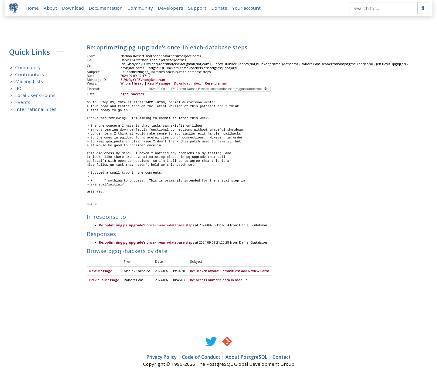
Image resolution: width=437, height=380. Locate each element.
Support (198, 8)
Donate (220, 8)
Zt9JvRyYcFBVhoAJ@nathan (142, 80)
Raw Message (158, 84)
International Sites (35, 110)
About (51, 8)
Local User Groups (35, 96)
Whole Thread (132, 84)
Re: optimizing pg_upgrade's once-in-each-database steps (146, 226)
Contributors (29, 75)
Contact (282, 358)
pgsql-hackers (132, 94)
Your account (247, 8)
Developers (171, 8)
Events (22, 103)
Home (32, 8)
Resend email (216, 84)
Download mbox (187, 84)
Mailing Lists (29, 82)
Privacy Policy (162, 358)
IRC (19, 89)
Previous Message (104, 281)
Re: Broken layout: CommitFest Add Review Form (229, 272)
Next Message (100, 272)
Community (141, 8)
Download (73, 8)
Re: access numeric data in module (218, 281)
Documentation (106, 8)
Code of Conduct (201, 358)
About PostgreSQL (246, 358)
